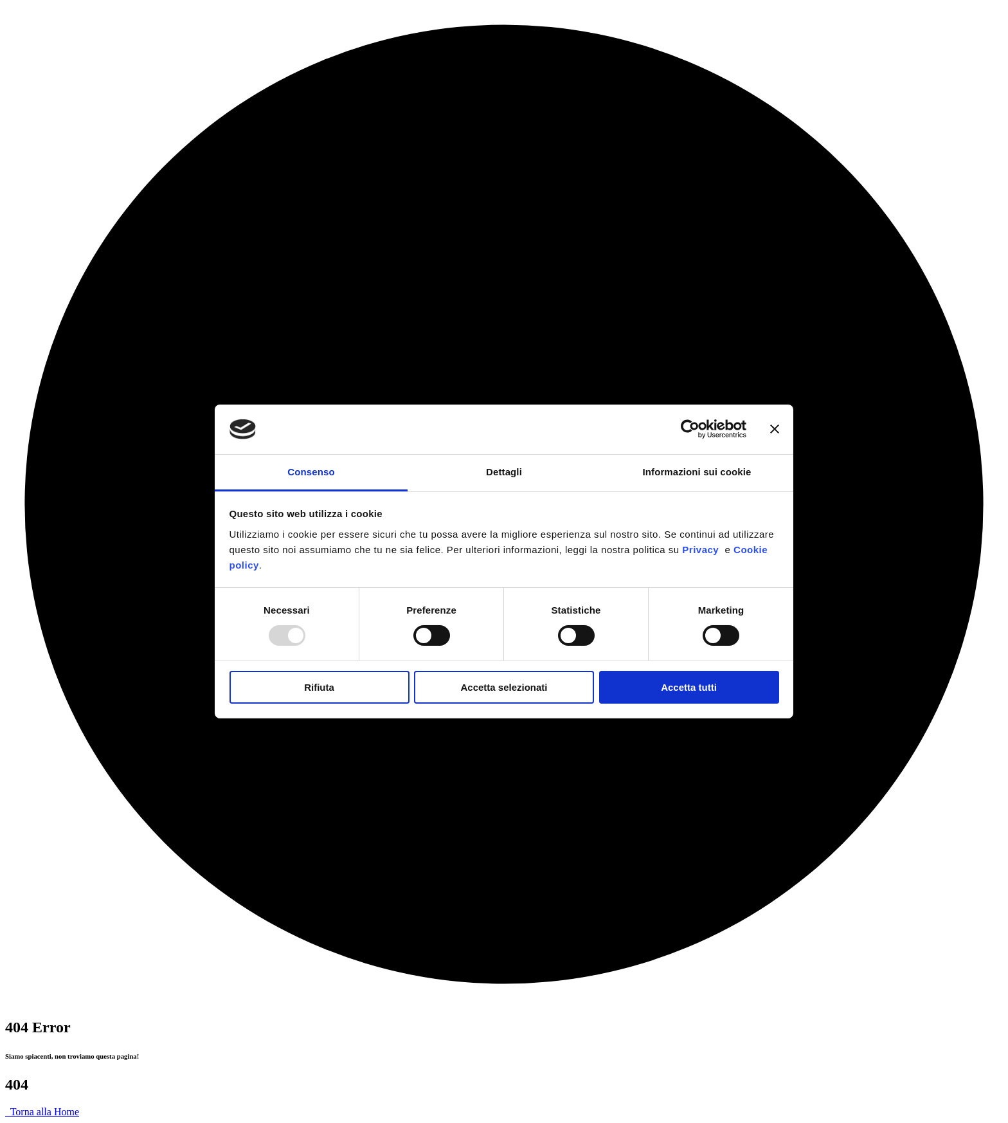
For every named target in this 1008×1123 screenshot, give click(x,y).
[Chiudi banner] (774, 429)
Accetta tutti (689, 687)
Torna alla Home (42, 1111)
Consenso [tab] (310, 471)
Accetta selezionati (503, 687)
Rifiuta (319, 687)
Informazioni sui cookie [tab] (697, 471)
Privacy (703, 549)
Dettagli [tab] (504, 471)
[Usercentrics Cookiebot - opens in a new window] (690, 429)
